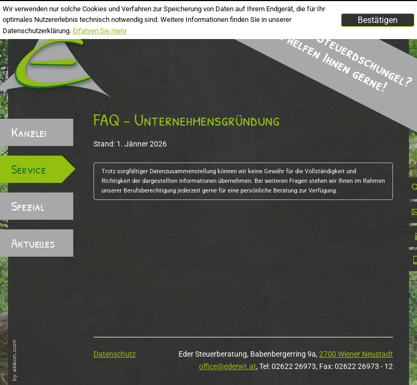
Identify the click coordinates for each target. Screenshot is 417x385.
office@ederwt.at (227, 366)
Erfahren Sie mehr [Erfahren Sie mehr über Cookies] (100, 31)
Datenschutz (115, 354)
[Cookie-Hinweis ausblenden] (377, 20)
